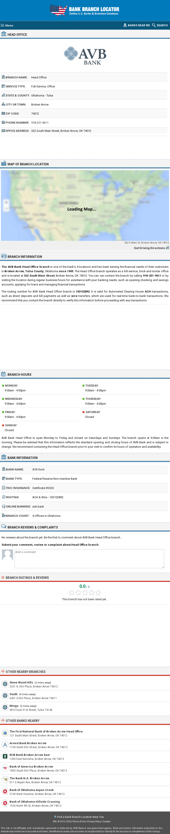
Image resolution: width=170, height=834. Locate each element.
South (13, 694)
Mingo (14, 706)
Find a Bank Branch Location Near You (80, 817)
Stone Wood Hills (21, 682)
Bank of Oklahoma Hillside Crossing (35, 801)
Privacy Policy (94, 821)
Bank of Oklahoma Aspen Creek (32, 790)
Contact (106, 821)
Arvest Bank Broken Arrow (28, 743)
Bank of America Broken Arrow (31, 766)
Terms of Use (79, 821)
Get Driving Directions (149, 248)
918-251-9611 (39, 122)
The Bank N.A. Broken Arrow (29, 778)
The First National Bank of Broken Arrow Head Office (46, 731)
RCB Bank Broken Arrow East (30, 755)
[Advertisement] (85, 147)
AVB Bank (38, 469)
